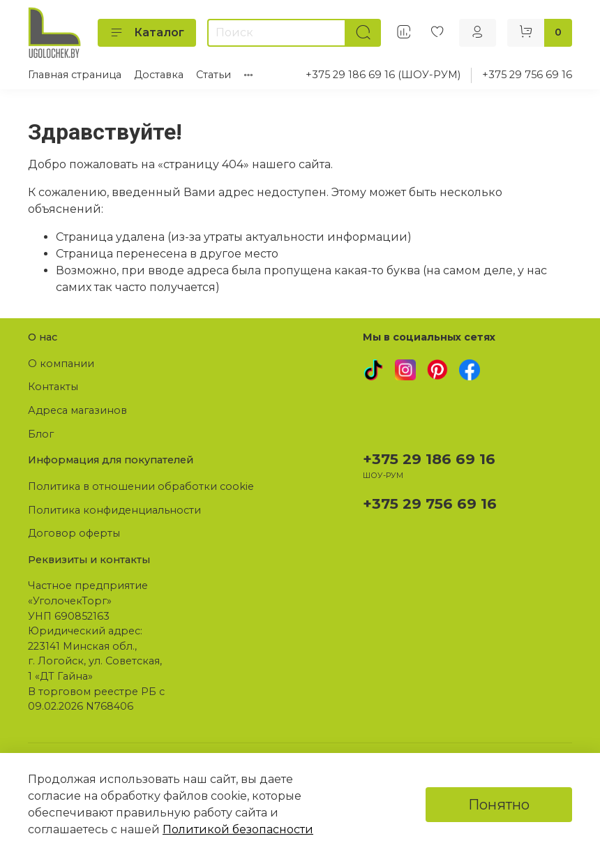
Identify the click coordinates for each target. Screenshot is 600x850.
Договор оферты (74, 533)
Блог (41, 434)
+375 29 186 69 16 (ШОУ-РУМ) (383, 74)
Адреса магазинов (77, 410)
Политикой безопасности (238, 829)
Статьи (213, 74)
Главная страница (74, 74)
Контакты (53, 386)
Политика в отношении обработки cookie (141, 486)
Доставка (158, 74)
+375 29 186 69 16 (429, 459)
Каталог (147, 33)
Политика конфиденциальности (114, 510)
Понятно (499, 804)
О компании (61, 363)
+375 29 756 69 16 (527, 74)
